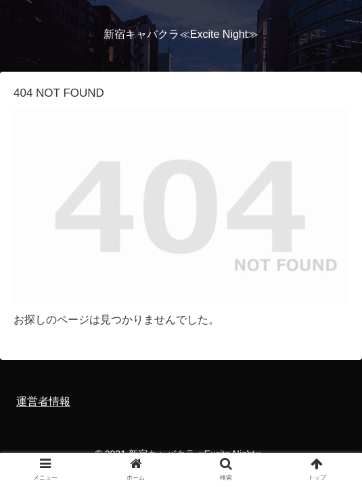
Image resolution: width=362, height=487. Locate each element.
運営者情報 (43, 401)
